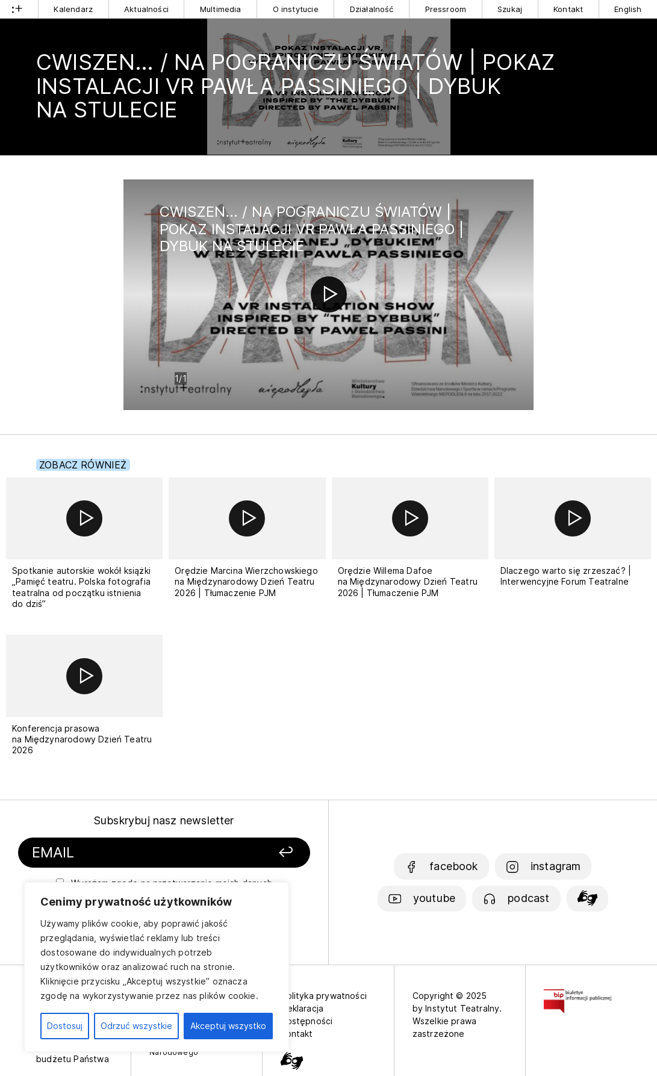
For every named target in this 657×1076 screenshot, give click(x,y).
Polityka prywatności (324, 995)
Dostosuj (65, 1026)
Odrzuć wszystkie (136, 1026)
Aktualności (146, 9)
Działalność (372, 9)
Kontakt (568, 9)
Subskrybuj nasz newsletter (164, 820)
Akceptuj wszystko (228, 1026)
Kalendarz (73, 9)
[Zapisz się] (259, 853)
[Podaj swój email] (126, 853)
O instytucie (296, 9)
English (627, 9)
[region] (156, 967)
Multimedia (220, 9)
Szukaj (509, 9)
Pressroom (446, 9)
